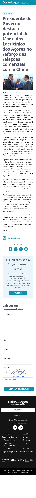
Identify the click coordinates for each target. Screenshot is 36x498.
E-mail (6, 349)
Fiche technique (9, 440)
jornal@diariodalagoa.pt (18, 420)
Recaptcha (6, 368)
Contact (9, 448)
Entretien (26, 440)
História (9, 434)
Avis (26, 443)
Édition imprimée (26, 452)
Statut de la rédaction (9, 437)
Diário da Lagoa (14, 238)
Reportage (26, 437)
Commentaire (9, 314)
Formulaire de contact (18, 423)
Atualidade (8, 13)
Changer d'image (18, 376)
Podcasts (26, 448)
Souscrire (18, 293)
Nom (6, 340)
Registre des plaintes (9, 452)
